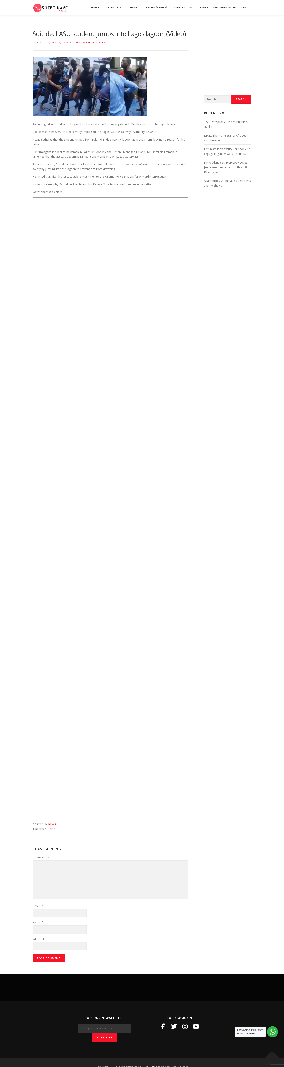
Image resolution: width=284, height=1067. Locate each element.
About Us (113, 7)
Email (38, 922)
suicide (50, 829)
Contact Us (183, 7)
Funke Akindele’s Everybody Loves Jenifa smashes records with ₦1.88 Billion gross (226, 167)
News (52, 824)
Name (38, 906)
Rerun (132, 7)
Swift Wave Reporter (90, 42)
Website (39, 939)
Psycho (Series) (155, 7)
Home (95, 7)
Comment (41, 857)
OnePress (151, 1057)
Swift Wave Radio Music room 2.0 (225, 7)
